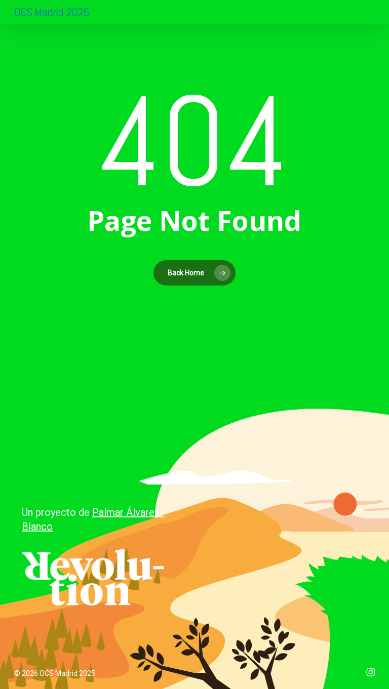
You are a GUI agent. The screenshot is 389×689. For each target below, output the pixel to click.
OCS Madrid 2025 (51, 12)
